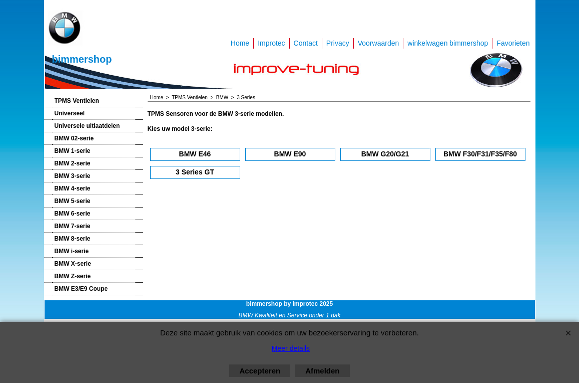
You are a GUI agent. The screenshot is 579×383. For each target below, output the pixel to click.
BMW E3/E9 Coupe (81, 288)
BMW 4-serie (73, 188)
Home (240, 43)
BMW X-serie (73, 263)
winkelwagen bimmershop (447, 43)
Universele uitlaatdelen (87, 125)
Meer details (291, 348)
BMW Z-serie (73, 276)
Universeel (70, 113)
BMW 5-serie (73, 201)
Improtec (271, 43)
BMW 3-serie (73, 175)
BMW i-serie (72, 251)
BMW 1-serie (73, 150)
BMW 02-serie (74, 138)
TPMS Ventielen (77, 100)
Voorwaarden (378, 43)
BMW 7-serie (73, 226)
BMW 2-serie (73, 163)
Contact (306, 43)
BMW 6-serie (73, 213)
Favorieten (512, 43)
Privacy (337, 43)
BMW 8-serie (73, 238)
